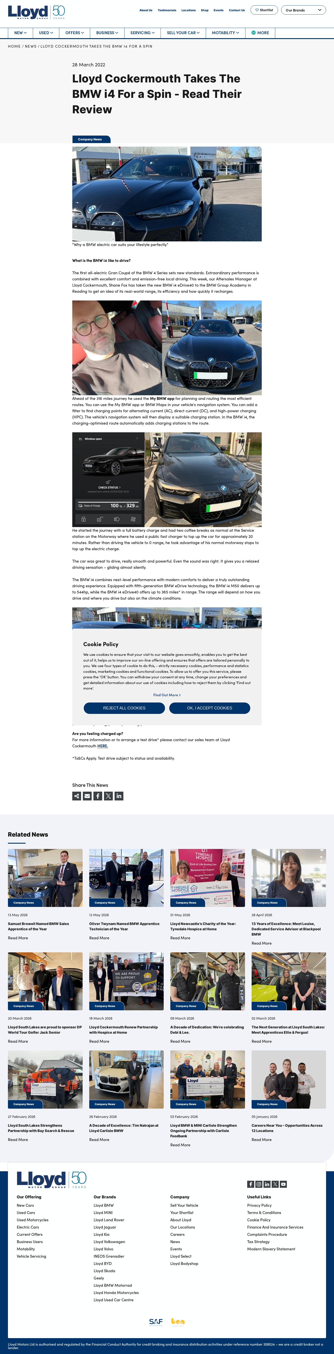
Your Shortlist (181, 1212)
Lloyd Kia (101, 1234)
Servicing (142, 32)
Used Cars (26, 1212)
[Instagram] (258, 1186)
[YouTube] (283, 1186)
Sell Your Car (183, 32)
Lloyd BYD (103, 1263)
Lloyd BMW (104, 1205)
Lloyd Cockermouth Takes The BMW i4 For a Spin (97, 46)
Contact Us (237, 10)
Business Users (30, 1242)
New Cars (25, 1205)
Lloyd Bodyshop (184, 1263)
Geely (99, 1278)
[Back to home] (36, 12)
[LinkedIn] (267, 1186)
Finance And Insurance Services (275, 1227)
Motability (225, 32)
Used (46, 32)
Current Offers (30, 1234)
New (20, 32)
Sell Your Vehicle (184, 1205)
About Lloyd (180, 1220)
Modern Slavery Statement (271, 1249)
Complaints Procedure (267, 1234)
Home (14, 46)
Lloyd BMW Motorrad (113, 1285)
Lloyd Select (180, 1256)
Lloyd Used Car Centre (114, 1300)
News (31, 46)
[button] (124, 708)
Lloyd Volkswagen (109, 1242)
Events (219, 10)
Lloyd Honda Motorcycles (116, 1292)
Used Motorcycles (32, 1220)
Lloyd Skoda (104, 1271)
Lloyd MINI (103, 1212)
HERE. (102, 745)
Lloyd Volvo (103, 1249)
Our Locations (182, 1227)
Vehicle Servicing (31, 1256)
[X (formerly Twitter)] (275, 1186)
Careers (177, 1234)
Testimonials (167, 10)
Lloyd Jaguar (105, 1227)
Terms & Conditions (264, 1212)
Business (107, 32)
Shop (204, 10)
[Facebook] (250, 1186)
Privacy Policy (259, 1205)
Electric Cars (28, 1227)
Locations (189, 10)
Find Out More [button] (167, 694)
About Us (145, 10)
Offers (74, 32)
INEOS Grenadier (109, 1256)
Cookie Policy (259, 1220)
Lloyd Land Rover (109, 1220)
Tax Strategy (258, 1242)
